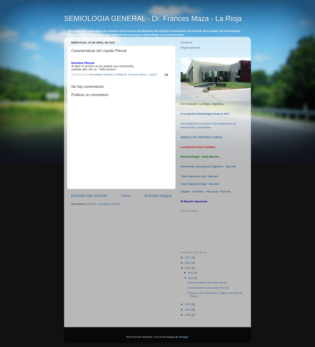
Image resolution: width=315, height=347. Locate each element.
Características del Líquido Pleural (208, 287)
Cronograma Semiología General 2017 (205, 113)
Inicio (126, 195)
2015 (188, 267)
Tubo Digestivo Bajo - (195, 183)
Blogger (183, 336)
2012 (188, 309)
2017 (188, 257)
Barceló (214, 183)
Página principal (190, 47)
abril (191, 277)
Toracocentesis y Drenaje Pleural (207, 282)
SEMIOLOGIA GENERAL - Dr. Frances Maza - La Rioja (153, 18)
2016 (188, 262)
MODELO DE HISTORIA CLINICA (201, 137)
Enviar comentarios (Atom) (104, 203)
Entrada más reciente (89, 195)
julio (191, 272)
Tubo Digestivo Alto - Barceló (199, 176)
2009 (188, 314)
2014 (188, 304)
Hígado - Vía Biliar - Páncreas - (201, 191)
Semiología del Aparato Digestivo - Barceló (208, 166)
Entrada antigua (158, 195)
